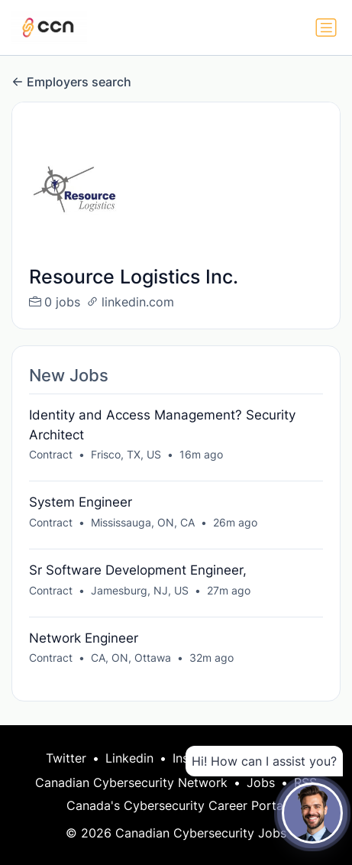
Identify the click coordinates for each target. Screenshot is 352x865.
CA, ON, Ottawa (131, 657)
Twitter (66, 758)
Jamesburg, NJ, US (140, 590)
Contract (51, 454)
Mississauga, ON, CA (143, 522)
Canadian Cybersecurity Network (131, 782)
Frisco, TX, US (126, 454)
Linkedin (129, 758)
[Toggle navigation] (326, 27)
